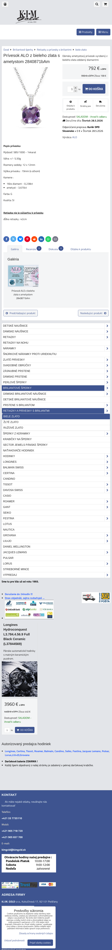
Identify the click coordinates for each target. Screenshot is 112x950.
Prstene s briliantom (56, 405)
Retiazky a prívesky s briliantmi (56, 411)
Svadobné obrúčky (56, 365)
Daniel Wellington (16, 546)
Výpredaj (56, 575)
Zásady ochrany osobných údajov (36, 933)
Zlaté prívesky (56, 360)
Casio (7, 495)
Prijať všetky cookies (40, 943)
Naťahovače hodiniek (18, 450)
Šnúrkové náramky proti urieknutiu (30, 354)
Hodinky (56, 456)
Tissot (56, 484)
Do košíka (94, 88)
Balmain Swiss (56, 467)
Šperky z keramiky (56, 433)
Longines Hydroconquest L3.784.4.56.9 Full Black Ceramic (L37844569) (16, 634)
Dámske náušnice (56, 331)
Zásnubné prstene (56, 371)
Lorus (56, 563)
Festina (56, 518)
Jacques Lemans (56, 552)
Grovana (56, 535)
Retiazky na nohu (15, 342)
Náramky (56, 348)
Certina (56, 473)
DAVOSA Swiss (56, 490)
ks (8, 730)
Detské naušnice (56, 326)
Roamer (56, 501)
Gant (56, 507)
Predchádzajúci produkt (20, 313)
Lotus (7, 524)
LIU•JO (56, 541)
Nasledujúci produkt (93, 313)
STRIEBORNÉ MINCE (16, 569)
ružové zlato (13, 427)
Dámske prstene (56, 377)
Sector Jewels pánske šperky (25, 444)
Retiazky (56, 337)
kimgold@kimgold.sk (14, 850)
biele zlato (11, 416)
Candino (9, 478)
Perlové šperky (56, 382)
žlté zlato (10, 422)
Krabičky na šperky (17, 439)
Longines (56, 462)
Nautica (8, 529)
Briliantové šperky (56, 388)
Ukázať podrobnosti (14, 940)
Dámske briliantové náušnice (56, 394)
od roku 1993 (32, 22)
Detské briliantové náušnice (24, 399)
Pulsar (8, 558)
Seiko (7, 512)
